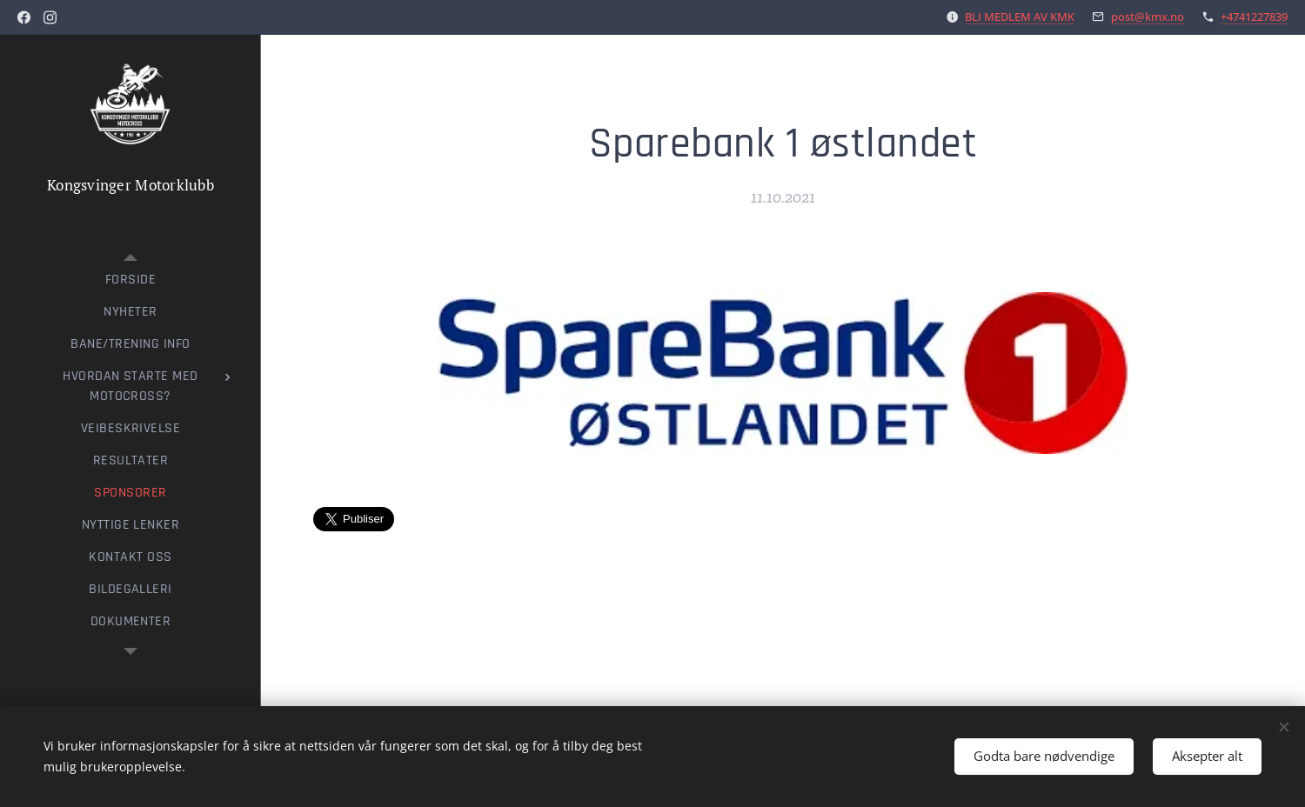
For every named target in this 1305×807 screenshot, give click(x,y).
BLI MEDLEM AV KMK (1019, 16)
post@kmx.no (1147, 16)
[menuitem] (130, 280)
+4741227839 (1254, 16)
